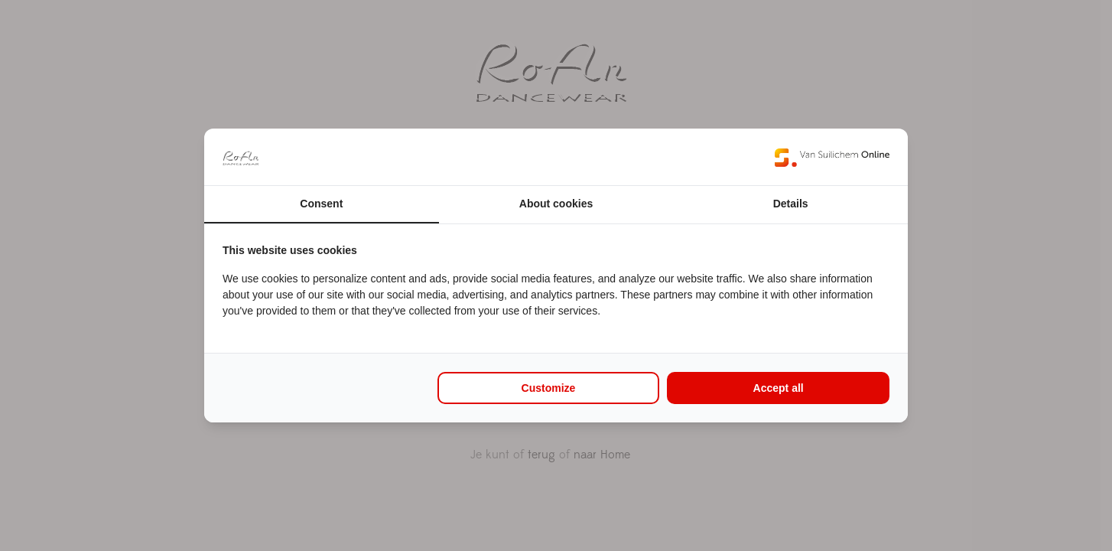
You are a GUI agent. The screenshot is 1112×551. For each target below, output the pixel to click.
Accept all (778, 388)
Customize (549, 388)
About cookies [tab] (556, 203)
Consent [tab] (321, 203)
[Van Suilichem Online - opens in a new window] (832, 157)
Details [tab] (790, 203)
